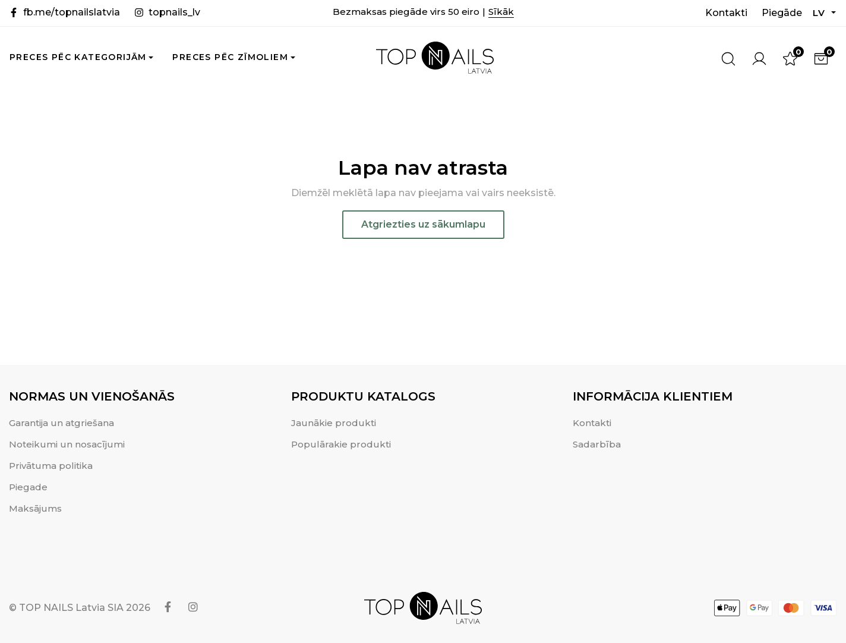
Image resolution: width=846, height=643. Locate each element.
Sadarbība (597, 444)
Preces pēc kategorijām (78, 57)
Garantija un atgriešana (61, 422)
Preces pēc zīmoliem (230, 57)
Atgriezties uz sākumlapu (423, 224)
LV (821, 12)
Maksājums (35, 508)
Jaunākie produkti (333, 422)
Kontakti (726, 12)
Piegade (28, 487)
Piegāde (782, 12)
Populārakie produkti (341, 444)
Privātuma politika (51, 465)
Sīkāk (501, 11)
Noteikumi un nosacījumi (67, 444)
